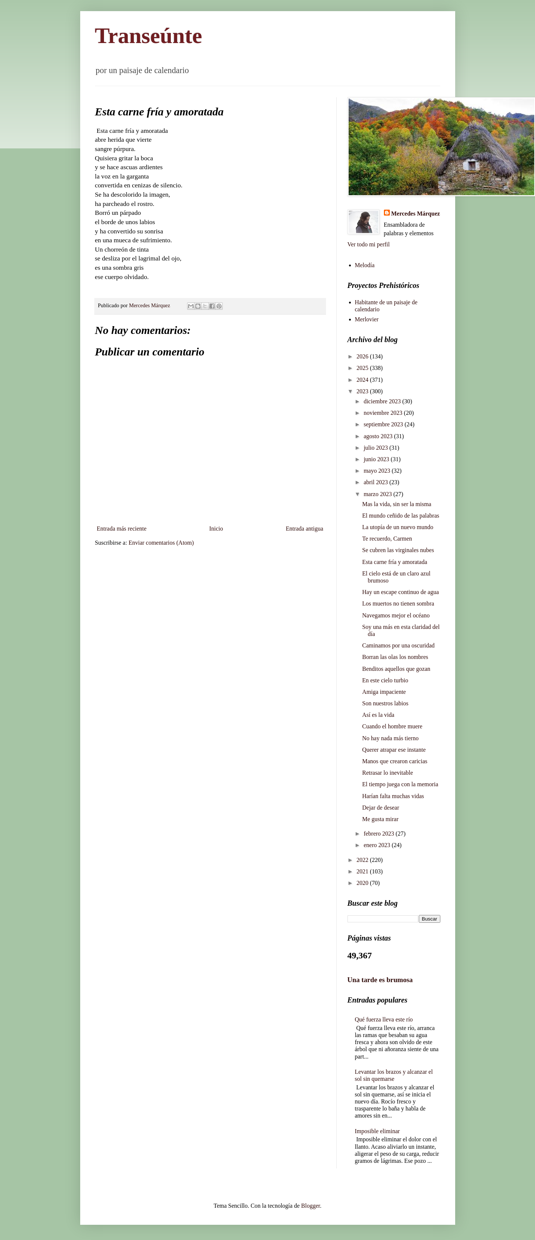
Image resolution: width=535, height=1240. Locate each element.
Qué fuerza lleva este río (384, 1019)
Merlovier (367, 319)
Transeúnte (148, 35)
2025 (363, 368)
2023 (363, 391)
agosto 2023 (378, 436)
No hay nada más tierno (390, 738)
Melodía (365, 265)
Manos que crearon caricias (394, 761)
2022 (363, 860)
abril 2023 (376, 482)
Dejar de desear (380, 807)
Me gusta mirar (380, 819)
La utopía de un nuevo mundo (397, 527)
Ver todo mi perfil (369, 244)
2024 (363, 380)
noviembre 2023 (383, 413)
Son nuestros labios (385, 703)
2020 (363, 883)
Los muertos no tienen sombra (398, 603)
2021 (363, 871)
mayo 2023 (377, 471)
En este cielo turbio (385, 680)
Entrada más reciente (122, 528)
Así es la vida (378, 715)
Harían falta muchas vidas (393, 796)
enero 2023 (377, 845)
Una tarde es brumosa (380, 980)
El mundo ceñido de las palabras (400, 515)
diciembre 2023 (382, 401)
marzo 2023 (378, 494)
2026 (363, 356)
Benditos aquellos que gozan (396, 669)
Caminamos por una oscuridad (398, 645)
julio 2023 (376, 448)
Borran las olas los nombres (395, 657)
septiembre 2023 (383, 424)
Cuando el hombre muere (392, 726)
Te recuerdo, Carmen (387, 538)
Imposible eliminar (377, 1131)
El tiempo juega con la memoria (400, 784)
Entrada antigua (304, 528)
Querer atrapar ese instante (393, 750)
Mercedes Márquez (415, 213)
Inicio (216, 528)
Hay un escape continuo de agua (400, 592)
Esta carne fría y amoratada (394, 562)
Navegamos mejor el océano (396, 615)
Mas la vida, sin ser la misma (396, 504)
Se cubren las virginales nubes (398, 550)
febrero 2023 (379, 833)
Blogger (310, 1206)
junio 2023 (377, 459)
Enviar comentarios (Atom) (161, 542)
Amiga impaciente (384, 692)
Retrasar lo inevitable (387, 773)
